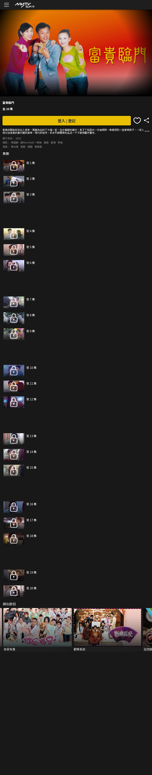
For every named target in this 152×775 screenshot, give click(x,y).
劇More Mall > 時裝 (31, 142)
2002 (18, 138)
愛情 (53, 142)
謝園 (30, 146)
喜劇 (46, 142)
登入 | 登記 (67, 120)
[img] (24, 5)
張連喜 (38, 146)
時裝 (60, 142)
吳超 (23, 146)
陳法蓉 (14, 146)
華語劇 (14, 142)
